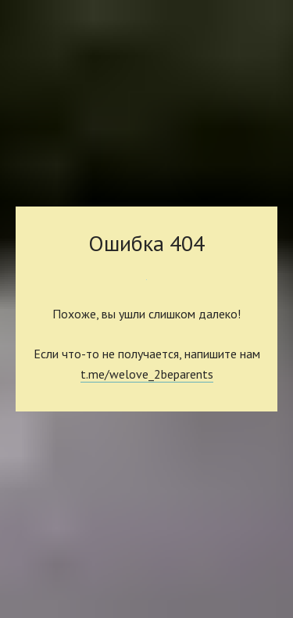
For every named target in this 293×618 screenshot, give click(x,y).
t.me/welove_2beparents (146, 374)
